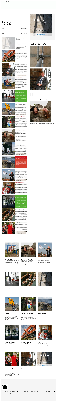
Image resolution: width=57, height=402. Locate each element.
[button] (12, 249)
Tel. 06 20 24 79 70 (5, 391)
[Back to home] (8, 1)
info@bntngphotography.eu (14, 391)
